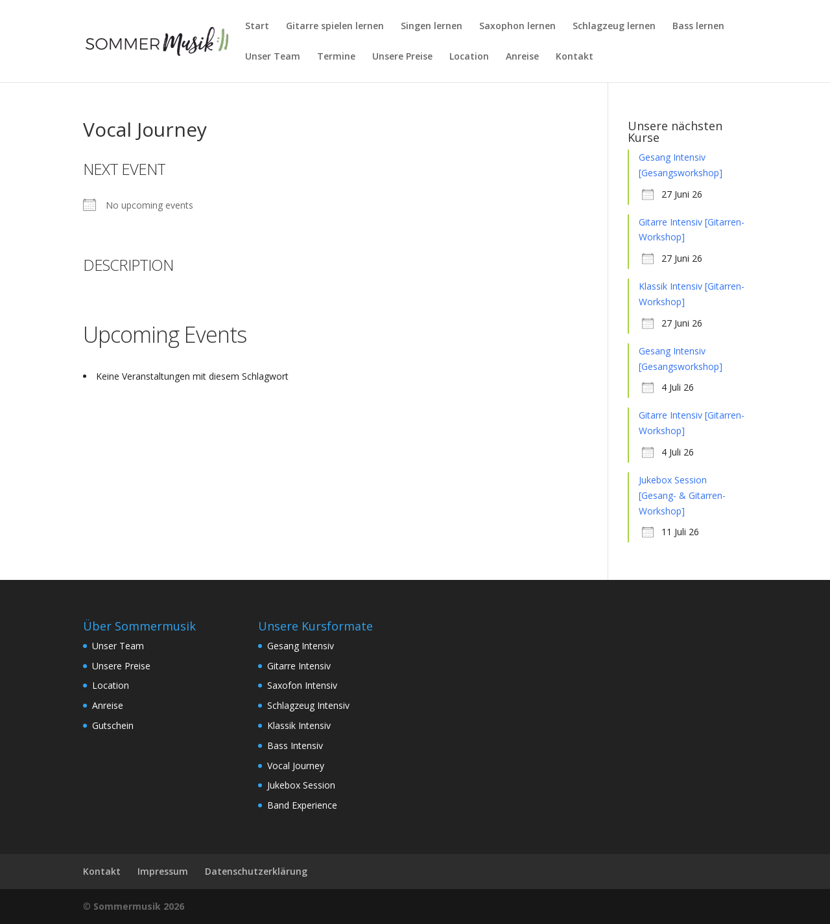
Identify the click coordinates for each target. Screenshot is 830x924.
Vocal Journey (295, 765)
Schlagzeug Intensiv (308, 705)
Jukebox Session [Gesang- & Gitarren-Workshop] (682, 495)
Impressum (162, 871)
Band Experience (302, 805)
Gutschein (113, 725)
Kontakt (574, 57)
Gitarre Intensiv (299, 666)
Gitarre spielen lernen (335, 26)
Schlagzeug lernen (614, 26)
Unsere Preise (402, 57)
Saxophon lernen (517, 26)
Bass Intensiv (295, 745)
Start (257, 26)
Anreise (522, 57)
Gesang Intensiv (300, 646)
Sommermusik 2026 (138, 906)
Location (469, 57)
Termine (336, 57)
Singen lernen (431, 26)
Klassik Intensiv (299, 725)
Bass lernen (698, 26)
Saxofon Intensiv (302, 685)
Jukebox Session (301, 785)
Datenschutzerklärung (256, 871)
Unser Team (272, 57)
